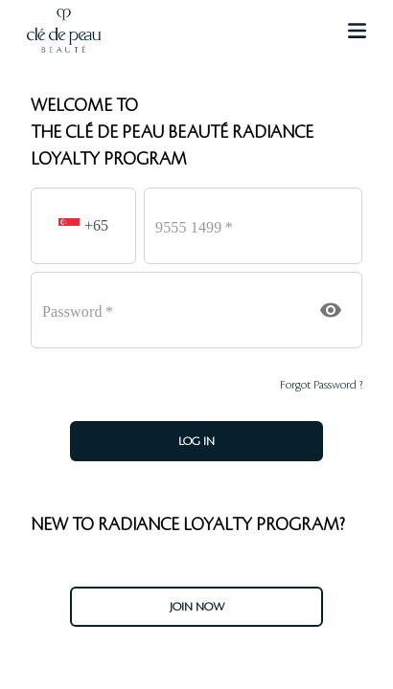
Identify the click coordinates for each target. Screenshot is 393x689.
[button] (72, 226)
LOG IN (196, 441)
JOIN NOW (197, 606)
